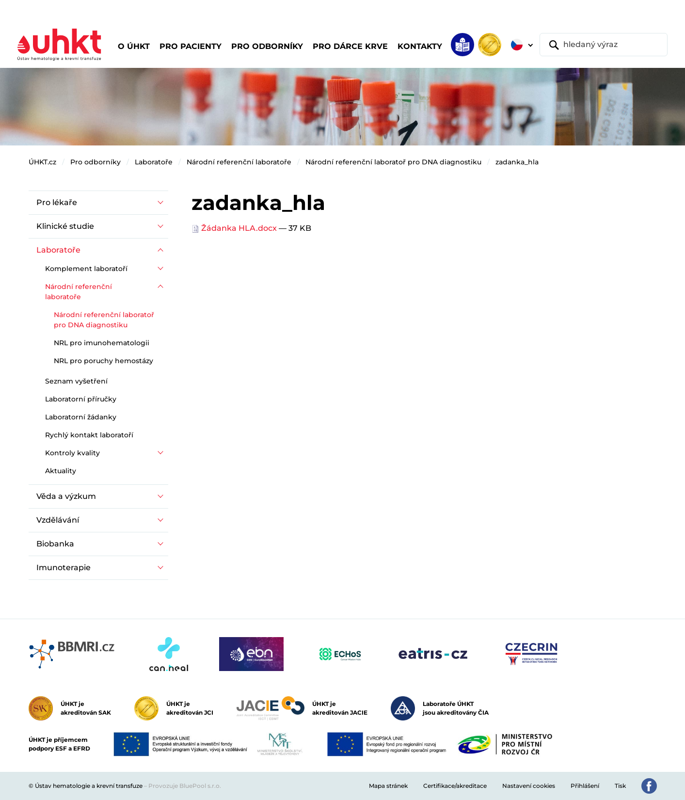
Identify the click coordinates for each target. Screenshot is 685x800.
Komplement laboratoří (86, 268)
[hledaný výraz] (604, 44)
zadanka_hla (517, 162)
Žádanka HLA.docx (235, 228)
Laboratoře (154, 162)
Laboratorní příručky (80, 399)
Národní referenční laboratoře (239, 162)
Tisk (620, 785)
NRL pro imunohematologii (101, 342)
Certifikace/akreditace (455, 785)
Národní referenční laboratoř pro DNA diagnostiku (393, 162)
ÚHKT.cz (42, 162)
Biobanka (55, 543)
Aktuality (60, 470)
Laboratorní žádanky (80, 417)
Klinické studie (65, 226)
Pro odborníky (95, 162)
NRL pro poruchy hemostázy (103, 360)
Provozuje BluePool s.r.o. (184, 785)
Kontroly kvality (72, 452)
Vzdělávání (57, 520)
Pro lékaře (56, 202)
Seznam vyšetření (76, 381)
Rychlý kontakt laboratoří (89, 435)
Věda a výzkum (66, 496)
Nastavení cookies (528, 785)
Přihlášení (585, 785)
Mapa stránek (388, 785)
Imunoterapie (63, 567)
